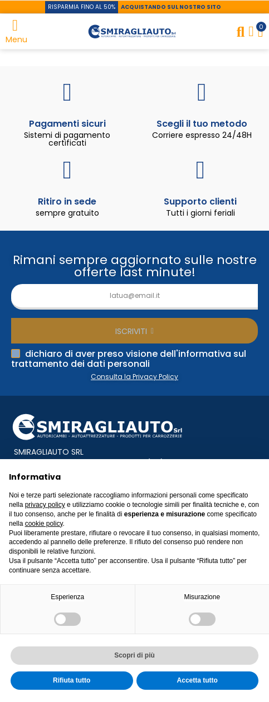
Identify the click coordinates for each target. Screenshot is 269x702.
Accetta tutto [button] (197, 680)
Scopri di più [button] (134, 655)
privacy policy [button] (45, 505)
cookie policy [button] (44, 523)
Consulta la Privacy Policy (134, 376)
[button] (81, 7)
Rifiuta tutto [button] (71, 680)
